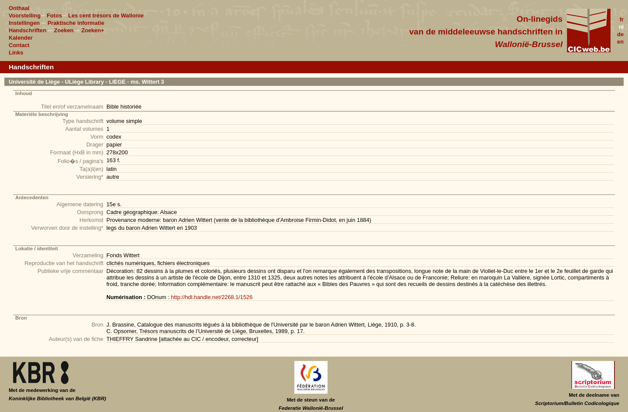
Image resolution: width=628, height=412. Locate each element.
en (620, 41)
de (620, 34)
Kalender (21, 37)
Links (16, 52)
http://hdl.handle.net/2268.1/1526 (212, 297)
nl (621, 27)
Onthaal (19, 8)
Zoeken (64, 30)
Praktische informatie (76, 23)
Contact (19, 45)
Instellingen (24, 23)
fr (622, 19)
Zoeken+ (92, 30)
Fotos (54, 15)
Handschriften (27, 30)
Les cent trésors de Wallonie (105, 15)
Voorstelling (25, 15)
